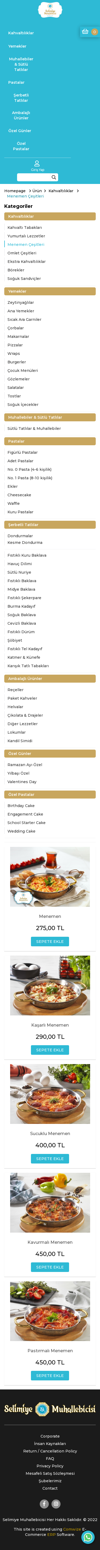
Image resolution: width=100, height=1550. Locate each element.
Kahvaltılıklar (21, 33)
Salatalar (15, 387)
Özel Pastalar (21, 146)
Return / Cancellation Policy (50, 1451)
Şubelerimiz (50, 1480)
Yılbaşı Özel (18, 773)
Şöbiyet (14, 640)
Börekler (15, 270)
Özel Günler (19, 130)
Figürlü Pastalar (22, 452)
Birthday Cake (21, 805)
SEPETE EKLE (50, 941)
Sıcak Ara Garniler (24, 319)
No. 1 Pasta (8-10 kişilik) (29, 478)
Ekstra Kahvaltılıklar (26, 261)
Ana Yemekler (20, 311)
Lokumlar (16, 732)
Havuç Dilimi (19, 563)
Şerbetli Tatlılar (21, 98)
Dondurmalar (20, 536)
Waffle (13, 503)
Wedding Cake (21, 831)
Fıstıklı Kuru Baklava (26, 555)
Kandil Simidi (19, 740)
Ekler (12, 486)
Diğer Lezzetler (22, 723)
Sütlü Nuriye (19, 572)
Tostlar (14, 396)
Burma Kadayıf (21, 606)
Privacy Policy (50, 1466)
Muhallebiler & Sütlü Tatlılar (21, 64)
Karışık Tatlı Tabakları (28, 665)
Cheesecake (19, 495)
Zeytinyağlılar (20, 302)
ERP (52, 1534)
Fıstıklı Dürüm (21, 631)
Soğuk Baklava (21, 614)
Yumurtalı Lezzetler (26, 236)
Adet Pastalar (20, 461)
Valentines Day (22, 781)
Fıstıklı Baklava (21, 580)
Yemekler (17, 46)
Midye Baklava (21, 589)
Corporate (50, 1436)
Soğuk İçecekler (22, 404)
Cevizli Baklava (21, 623)
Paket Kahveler (22, 698)
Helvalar (15, 706)
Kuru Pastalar (20, 512)
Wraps (13, 353)
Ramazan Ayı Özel (24, 764)
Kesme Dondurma (24, 542)
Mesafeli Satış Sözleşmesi (50, 1473)
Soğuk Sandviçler (24, 278)
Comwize (72, 1529)
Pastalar (16, 82)
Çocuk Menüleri (22, 370)
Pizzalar (15, 345)
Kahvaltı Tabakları (24, 227)
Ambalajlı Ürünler (21, 115)
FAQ (50, 1458)
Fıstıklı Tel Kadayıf (24, 648)
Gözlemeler (18, 379)
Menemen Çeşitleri (25, 244)
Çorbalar (15, 328)
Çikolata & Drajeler (25, 715)
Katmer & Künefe (23, 657)
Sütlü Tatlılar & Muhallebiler (34, 428)
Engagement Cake (25, 814)
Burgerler (16, 362)
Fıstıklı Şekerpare (24, 597)
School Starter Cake (26, 822)
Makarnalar (18, 336)
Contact (50, 1488)
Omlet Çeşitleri (21, 253)
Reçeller (15, 689)
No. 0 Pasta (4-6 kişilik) (29, 469)
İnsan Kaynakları (50, 1443)
